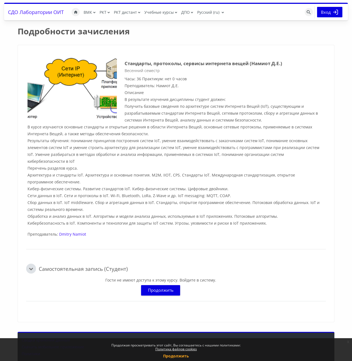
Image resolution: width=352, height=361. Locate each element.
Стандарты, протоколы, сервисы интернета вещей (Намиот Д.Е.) (203, 63)
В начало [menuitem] (76, 12)
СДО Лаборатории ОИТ (36, 12)
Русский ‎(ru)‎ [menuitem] (208, 12)
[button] (31, 269)
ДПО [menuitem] (185, 12)
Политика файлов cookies (176, 349)
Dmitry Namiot (72, 234)
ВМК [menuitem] (88, 12)
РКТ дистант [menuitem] (125, 12)
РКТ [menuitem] (103, 12)
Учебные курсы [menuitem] (159, 12)
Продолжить (161, 290)
